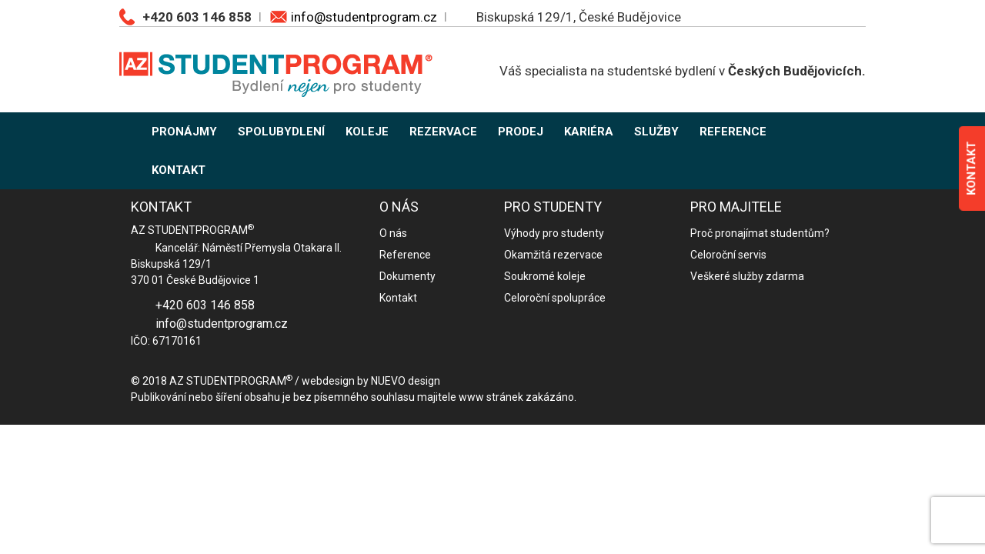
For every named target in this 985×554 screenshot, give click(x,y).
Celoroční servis (728, 255)
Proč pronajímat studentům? (760, 233)
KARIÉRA (588, 131)
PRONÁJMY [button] (184, 131)
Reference (405, 255)
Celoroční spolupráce (555, 298)
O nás (393, 233)
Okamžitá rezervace (553, 255)
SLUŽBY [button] (656, 131)
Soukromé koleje (545, 276)
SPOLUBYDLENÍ (281, 131)
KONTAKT (178, 170)
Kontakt (398, 298)
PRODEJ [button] (520, 131)
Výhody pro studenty (554, 233)
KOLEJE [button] (367, 131)
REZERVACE (443, 131)
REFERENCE (733, 131)
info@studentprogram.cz (364, 17)
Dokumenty (407, 276)
